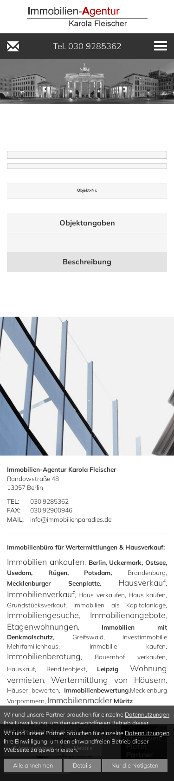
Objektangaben (87, 222)
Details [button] (82, 765)
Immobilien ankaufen (45, 561)
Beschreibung (87, 261)
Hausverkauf (142, 582)
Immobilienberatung (44, 656)
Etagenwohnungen (42, 626)
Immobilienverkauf (41, 594)
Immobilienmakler (79, 700)
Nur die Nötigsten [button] (134, 765)
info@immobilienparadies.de (70, 519)
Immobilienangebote (128, 615)
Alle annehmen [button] (33, 765)
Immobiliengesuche (43, 615)
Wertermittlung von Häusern (108, 680)
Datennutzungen (147, 714)
